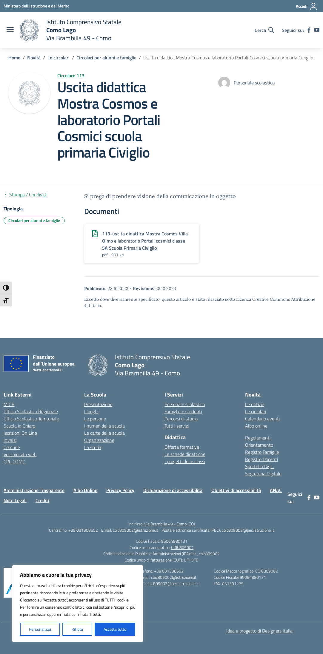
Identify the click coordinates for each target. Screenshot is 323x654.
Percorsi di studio (181, 418)
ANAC (276, 490)
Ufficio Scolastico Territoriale (31, 418)
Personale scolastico (184, 404)
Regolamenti (257, 437)
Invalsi (10, 440)
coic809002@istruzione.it (135, 530)
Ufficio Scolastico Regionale (31, 411)
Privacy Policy (120, 490)
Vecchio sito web (20, 454)
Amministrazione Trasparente (34, 490)
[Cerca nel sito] (264, 30)
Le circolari (255, 411)
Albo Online (85, 490)
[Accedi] (306, 6)
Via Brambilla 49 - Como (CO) (169, 524)
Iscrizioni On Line (20, 432)
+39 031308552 (83, 530)
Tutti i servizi (176, 425)
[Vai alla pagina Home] (14, 57)
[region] (77, 603)
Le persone (95, 418)
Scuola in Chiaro (19, 425)
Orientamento (259, 444)
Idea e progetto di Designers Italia (259, 630)
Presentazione (98, 404)
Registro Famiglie (262, 452)
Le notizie (254, 404)
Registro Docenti (261, 459)
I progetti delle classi (184, 461)
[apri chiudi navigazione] (10, 30)
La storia (92, 447)
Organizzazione (99, 440)
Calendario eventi (262, 418)
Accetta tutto (115, 629)
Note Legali (15, 500)
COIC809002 (182, 547)
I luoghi (91, 411)
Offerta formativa (181, 447)
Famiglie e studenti (183, 411)
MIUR (9, 404)
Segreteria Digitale (263, 473)
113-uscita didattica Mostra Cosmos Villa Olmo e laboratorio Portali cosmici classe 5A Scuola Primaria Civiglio (145, 241)
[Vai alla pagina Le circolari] (58, 57)
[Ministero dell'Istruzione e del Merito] (36, 6)
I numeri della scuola (104, 425)
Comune (12, 447)
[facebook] (309, 30)
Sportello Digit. (259, 466)
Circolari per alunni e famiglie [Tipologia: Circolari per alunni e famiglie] (34, 220)
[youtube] (316, 30)
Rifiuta (77, 629)
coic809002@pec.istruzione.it (248, 530)
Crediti (42, 500)
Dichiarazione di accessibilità (172, 490)
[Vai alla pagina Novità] (34, 57)
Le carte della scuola (104, 432)
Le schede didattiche (184, 454)
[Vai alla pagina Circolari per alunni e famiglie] (106, 57)
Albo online (256, 425)
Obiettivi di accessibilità (236, 490)
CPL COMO (15, 461)
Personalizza (40, 629)
